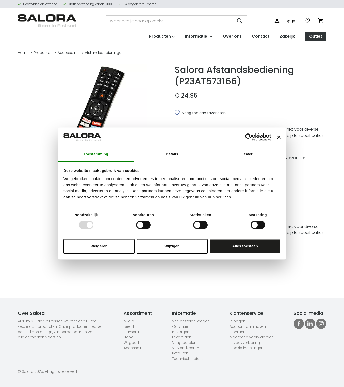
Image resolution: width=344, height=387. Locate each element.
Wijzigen (172, 246)
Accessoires (67, 52)
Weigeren (98, 246)
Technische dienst (188, 358)
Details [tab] (172, 154)
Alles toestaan (245, 246)
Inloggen (237, 321)
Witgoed (131, 342)
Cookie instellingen (247, 347)
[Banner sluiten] (279, 137)
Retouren (180, 353)
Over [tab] (248, 154)
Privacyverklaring (245, 342)
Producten (42, 52)
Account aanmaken (248, 326)
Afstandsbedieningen (103, 52)
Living (129, 337)
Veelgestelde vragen (191, 321)
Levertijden (181, 337)
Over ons (232, 35)
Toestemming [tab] (96, 154)
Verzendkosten (185, 347)
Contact (260, 35)
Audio (129, 321)
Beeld (129, 326)
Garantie (180, 326)
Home (23, 52)
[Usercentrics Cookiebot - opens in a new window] (249, 137)
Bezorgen (180, 331)
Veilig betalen (184, 342)
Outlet (315, 35)
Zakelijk (287, 35)
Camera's (133, 331)
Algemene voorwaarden (252, 337)
